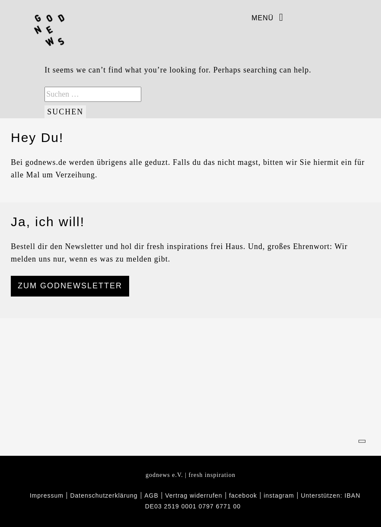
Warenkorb (364, 17)
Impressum (47, 495)
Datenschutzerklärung (103, 495)
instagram (315, 17)
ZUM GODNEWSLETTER (70, 285)
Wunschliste (348, 17)
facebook (299, 17)
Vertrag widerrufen (193, 495)
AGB (151, 495)
